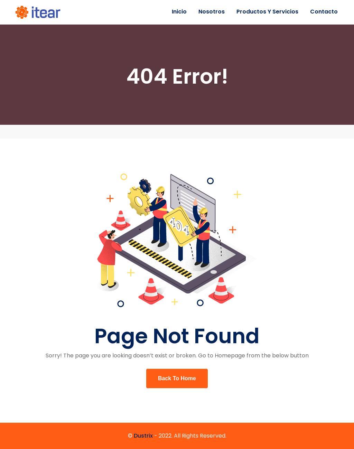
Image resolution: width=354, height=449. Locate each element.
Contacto (324, 12)
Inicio (179, 12)
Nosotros (211, 12)
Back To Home (177, 378)
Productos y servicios (267, 12)
